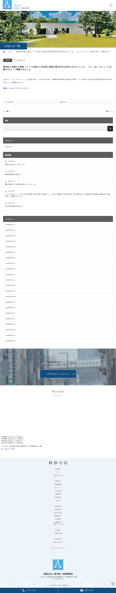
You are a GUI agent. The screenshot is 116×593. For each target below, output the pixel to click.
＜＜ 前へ (6, 111)
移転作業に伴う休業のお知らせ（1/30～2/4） (21, 184)
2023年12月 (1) (10, 330)
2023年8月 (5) (10, 341)
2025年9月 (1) (10, 252)
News (10, 52)
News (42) (8, 147)
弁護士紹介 (58, 497)
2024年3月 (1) (10, 319)
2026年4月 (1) (10, 225)
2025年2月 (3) (10, 280)
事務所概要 (58, 484)
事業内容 (58, 509)
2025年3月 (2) (10, 274)
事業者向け (58, 516)
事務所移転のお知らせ (13, 174)
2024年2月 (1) (10, 324)
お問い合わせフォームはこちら (58, 374)
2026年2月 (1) (10, 230)
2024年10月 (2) (10, 296)
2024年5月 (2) (10, 313)
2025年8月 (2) (10, 258)
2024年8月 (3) (10, 308)
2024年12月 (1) (10, 285)
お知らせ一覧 (58, 475)
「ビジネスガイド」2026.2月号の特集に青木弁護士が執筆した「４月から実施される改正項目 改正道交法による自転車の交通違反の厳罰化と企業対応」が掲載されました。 (57, 195)
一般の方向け (58, 513)
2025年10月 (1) (10, 247)
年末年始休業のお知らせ (14, 206)
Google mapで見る (9, 449)
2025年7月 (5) (10, 263)
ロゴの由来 (58, 491)
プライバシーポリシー (58, 548)
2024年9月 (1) (10, 302)
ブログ (58, 500)
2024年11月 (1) (10, 291)
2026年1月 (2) (10, 236)
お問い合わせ (58, 542)
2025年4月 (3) (10, 269)
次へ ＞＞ (109, 111)
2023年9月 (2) (10, 335)
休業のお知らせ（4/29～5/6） (15, 164)
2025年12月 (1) (10, 241)
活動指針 (58, 494)
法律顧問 (58, 519)
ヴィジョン (58, 487)
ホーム (58, 472)
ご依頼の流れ (58, 533)
